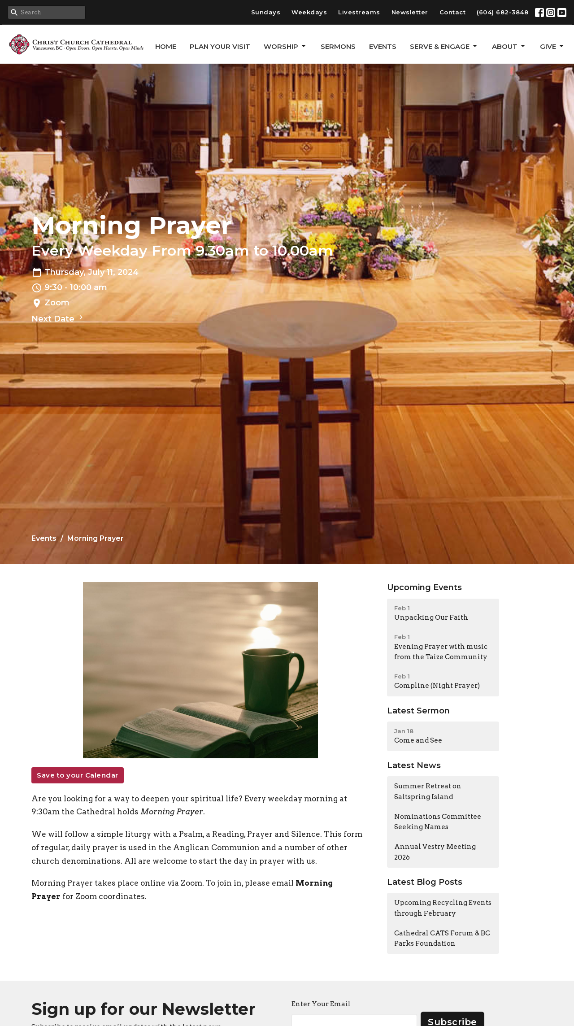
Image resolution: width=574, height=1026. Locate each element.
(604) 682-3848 (502, 12)
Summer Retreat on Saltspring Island (427, 791)
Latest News (414, 765)
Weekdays (309, 12)
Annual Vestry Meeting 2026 (435, 852)
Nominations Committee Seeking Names (437, 822)
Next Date (58, 318)
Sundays (266, 12)
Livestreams (359, 12)
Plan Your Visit (220, 46)
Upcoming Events (424, 587)
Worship (285, 46)
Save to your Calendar (77, 775)
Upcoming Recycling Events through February (442, 908)
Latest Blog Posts (424, 882)
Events (382, 46)
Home (165, 46)
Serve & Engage (444, 46)
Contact (452, 12)
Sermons (338, 46)
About (509, 46)
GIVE (552, 46)
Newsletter (409, 12)
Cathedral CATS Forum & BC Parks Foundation (442, 938)
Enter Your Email (321, 1004)
